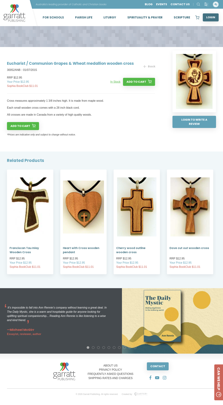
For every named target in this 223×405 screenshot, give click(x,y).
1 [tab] (88, 347)
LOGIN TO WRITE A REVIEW (194, 122)
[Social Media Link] (150, 377)
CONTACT (157, 366)
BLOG (149, 4)
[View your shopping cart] (197, 17)
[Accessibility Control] (216, 4)
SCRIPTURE (182, 17)
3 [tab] (98, 347)
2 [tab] (93, 347)
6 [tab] (114, 347)
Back (149, 66)
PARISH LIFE (83, 17)
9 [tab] (130, 347)
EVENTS (161, 4)
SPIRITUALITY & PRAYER (145, 17)
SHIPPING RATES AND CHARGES (110, 378)
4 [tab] (103, 347)
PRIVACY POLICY (110, 369)
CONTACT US (180, 4)
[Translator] (206, 4)
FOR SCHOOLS (53, 17)
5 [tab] (109, 347)
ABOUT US (110, 365)
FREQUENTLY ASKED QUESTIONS (110, 373)
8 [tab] (124, 347)
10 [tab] (135, 347)
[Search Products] (198, 4)
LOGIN (210, 17)
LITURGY (109, 17)
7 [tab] (119, 347)
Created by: (134, 394)
